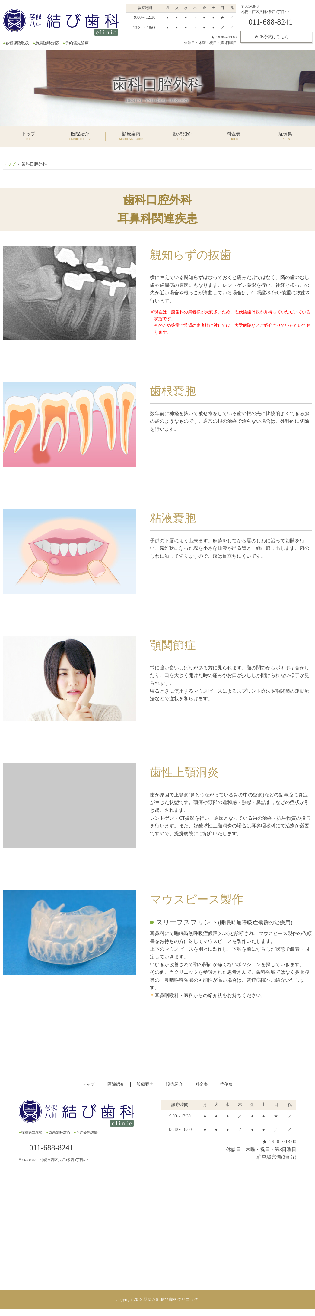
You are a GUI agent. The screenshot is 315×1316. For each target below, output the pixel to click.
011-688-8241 (271, 22)
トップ (9, 164)
